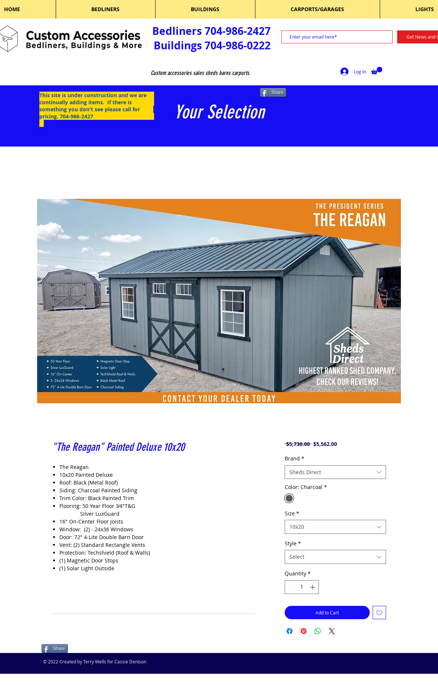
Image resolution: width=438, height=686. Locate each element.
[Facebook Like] (89, 649)
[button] (376, 70)
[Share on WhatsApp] (317, 631)
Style (293, 543)
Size (292, 513)
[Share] (273, 92)
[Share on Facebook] (289, 631)
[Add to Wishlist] (379, 612)
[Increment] (313, 587)
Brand (294, 458)
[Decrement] (290, 587)
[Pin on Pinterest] (303, 631)
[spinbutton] (301, 587)
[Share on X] (331, 631)
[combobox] (335, 472)
